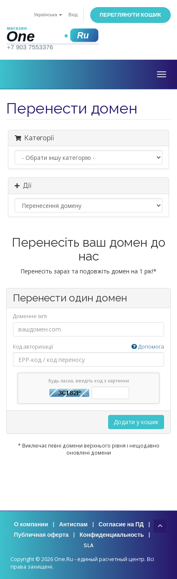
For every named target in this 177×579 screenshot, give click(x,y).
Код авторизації (88, 347)
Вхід (73, 15)
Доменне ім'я (30, 316)
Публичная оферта (41, 535)
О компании (31, 524)
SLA (88, 545)
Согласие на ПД (121, 524)
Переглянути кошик (130, 15)
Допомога (147, 346)
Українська (48, 15)
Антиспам (73, 524)
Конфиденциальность (111, 535)
